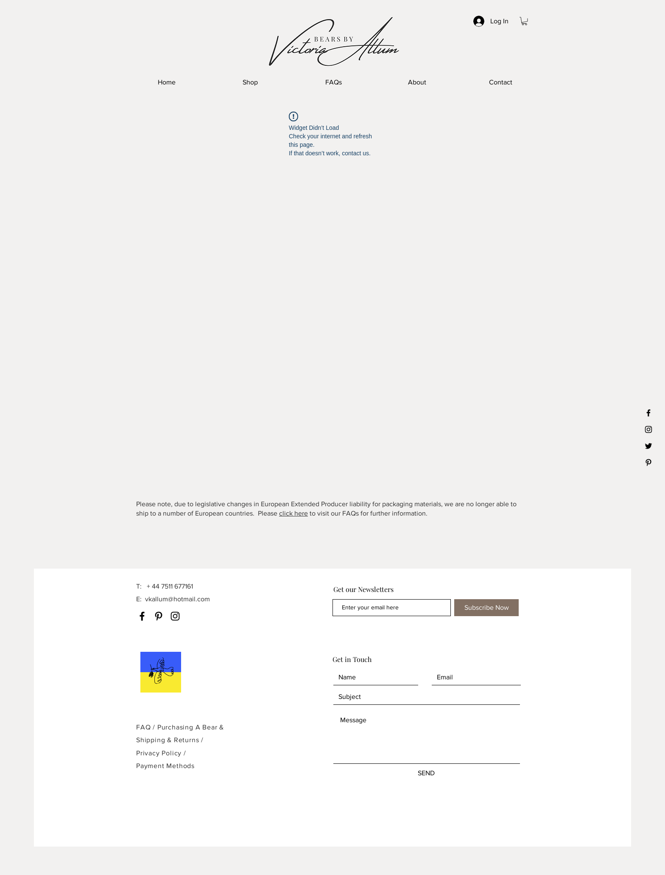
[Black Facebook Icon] (648, 413)
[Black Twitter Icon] (648, 446)
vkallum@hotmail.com (177, 599)
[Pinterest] (159, 616)
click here (293, 513)
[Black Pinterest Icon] (648, 462)
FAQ (143, 727)
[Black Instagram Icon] (648, 429)
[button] (524, 21)
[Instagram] (175, 616)
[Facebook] (142, 616)
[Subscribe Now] (486, 607)
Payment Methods (165, 765)
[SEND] (426, 773)
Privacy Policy (160, 753)
